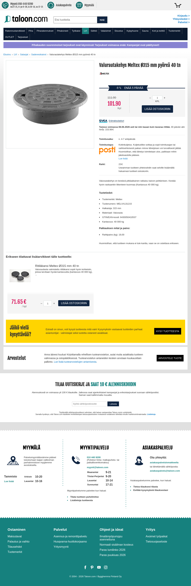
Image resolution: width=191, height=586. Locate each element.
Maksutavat (15, 536)
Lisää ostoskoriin (74, 303)
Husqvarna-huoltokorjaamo (70, 541)
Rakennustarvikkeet (15, 31)
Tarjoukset (23, 37)
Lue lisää (123, 158)
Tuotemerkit (174, 31)
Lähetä (113, 404)
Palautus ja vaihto (18, 541)
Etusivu (7, 54)
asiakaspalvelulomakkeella (164, 462)
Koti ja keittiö (158, 31)
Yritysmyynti (61, 546)
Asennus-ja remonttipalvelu (70, 536)
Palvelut (60, 529)
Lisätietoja (151, 414)
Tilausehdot (15, 546)
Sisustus (118, 31)
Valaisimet (106, 31)
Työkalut (76, 31)
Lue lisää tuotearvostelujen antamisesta (75, 361)
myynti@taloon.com (97, 467)
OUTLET (9, 37)
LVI (85, 31)
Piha (30, 31)
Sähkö (94, 31)
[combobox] (75, 19)
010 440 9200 (94, 457)
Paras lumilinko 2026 (112, 549)
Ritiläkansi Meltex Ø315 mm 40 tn (57, 266)
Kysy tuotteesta (167, 331)
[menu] (95, 34)
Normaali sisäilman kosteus (116, 544)
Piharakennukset (45, 31)
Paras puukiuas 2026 (113, 555)
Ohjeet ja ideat (111, 529)
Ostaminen (16, 529)
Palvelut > (184, 22)
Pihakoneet (62, 31)
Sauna (145, 31)
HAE (102, 20)
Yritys (150, 529)
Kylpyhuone (132, 31)
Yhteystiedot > (181, 19)
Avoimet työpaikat (157, 536)
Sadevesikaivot (38, 54)
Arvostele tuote (170, 358)
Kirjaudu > (184, 15)
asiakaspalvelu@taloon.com (165, 470)
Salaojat (24, 54)
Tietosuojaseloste (156, 541)
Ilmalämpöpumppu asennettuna (111, 538)
